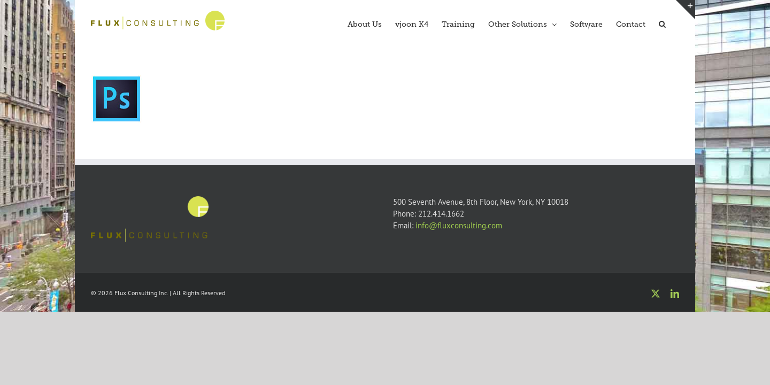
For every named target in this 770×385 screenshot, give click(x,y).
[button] (675, 23)
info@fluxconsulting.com (458, 225)
